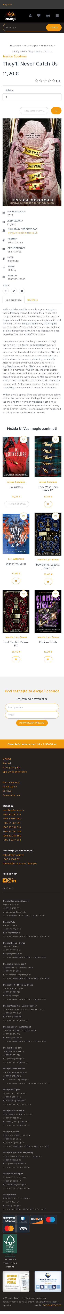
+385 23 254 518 (12, 827)
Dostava (7, 790)
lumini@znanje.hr (14, 1016)
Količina (9, 90)
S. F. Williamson (16, 558)
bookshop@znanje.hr (16, 912)
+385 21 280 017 (13, 1181)
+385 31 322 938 (13, 1118)
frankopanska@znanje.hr (17, 1079)
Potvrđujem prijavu (31, 723)
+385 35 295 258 (12, 831)
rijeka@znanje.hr (14, 953)
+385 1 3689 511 (11, 859)
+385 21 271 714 (12, 992)
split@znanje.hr (13, 995)
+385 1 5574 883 (13, 1076)
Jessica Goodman (16, 482)
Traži (54, 27)
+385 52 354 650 (12, 835)
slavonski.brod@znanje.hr (18, 974)
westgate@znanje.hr (15, 1100)
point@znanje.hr (13, 1205)
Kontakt (7, 762)
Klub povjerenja (11, 782)
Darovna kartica (11, 795)
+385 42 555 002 (13, 1013)
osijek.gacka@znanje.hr (17, 1121)
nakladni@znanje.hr (13, 854)
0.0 (48, 81)
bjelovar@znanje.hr (15, 1142)
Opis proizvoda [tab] (13, 299)
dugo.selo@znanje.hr (16, 1163)
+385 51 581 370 (13, 1055)
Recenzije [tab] (32, 299)
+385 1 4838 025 (13, 1160)
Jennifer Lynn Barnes (48, 559)
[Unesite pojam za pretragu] (32, 27)
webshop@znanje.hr (14, 810)
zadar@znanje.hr (14, 1037)
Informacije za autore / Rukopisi (20, 863)
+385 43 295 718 (12, 814)
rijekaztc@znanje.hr (15, 1058)
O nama (7, 758)
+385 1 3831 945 (13, 1201)
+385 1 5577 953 (12, 839)
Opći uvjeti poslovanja (15, 771)
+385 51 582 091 (12, 822)
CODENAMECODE (52, 1305)
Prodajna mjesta (12, 767)
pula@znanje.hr (13, 932)
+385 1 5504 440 (12, 818)
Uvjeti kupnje (10, 786)
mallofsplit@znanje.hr (16, 1184)
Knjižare (7, 4)
